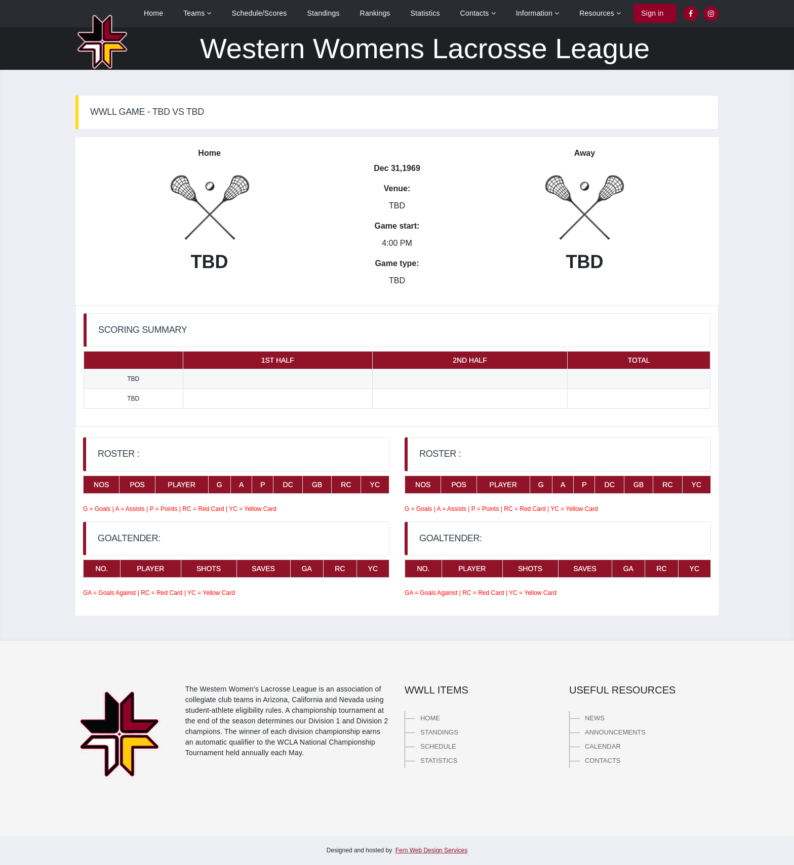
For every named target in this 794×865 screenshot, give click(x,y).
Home (153, 13)
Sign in (652, 13)
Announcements (615, 732)
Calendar (603, 746)
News (595, 718)
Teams (197, 13)
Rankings (375, 13)
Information (538, 13)
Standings (323, 13)
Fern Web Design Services (431, 850)
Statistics (425, 13)
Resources (600, 13)
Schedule (438, 746)
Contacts (478, 13)
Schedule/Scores (259, 13)
